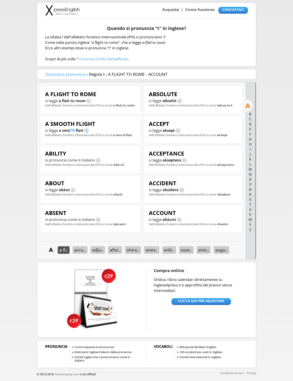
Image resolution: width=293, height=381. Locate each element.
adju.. (97, 250)
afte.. (115, 250)
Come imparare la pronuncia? (94, 347)
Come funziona (199, 9)
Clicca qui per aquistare (201, 301)
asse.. (186, 250)
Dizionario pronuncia (65, 74)
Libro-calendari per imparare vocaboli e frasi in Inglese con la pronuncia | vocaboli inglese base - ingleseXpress (62, 10)
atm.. (203, 250)
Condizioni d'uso (231, 373)
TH (72, 130)
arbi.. (169, 250)
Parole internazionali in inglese (200, 357)
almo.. (133, 250)
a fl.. (63, 250)
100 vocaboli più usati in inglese (200, 352)
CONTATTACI (233, 9)
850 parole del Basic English (197, 347)
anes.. (152, 250)
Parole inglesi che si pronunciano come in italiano (102, 358)
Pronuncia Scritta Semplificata (102, 58)
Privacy (251, 373)
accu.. (80, 250)
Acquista (170, 9)
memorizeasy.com (66, 374)
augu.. (221, 250)
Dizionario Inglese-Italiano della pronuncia (102, 352)
